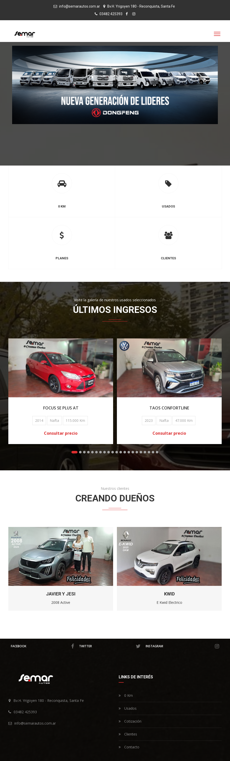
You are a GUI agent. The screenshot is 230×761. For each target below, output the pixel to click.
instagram (182, 646)
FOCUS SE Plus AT (65, 408)
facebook (42, 646)
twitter (110, 646)
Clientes (128, 734)
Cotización (130, 721)
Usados (128, 708)
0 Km (126, 695)
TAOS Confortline (174, 408)
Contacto (129, 747)
